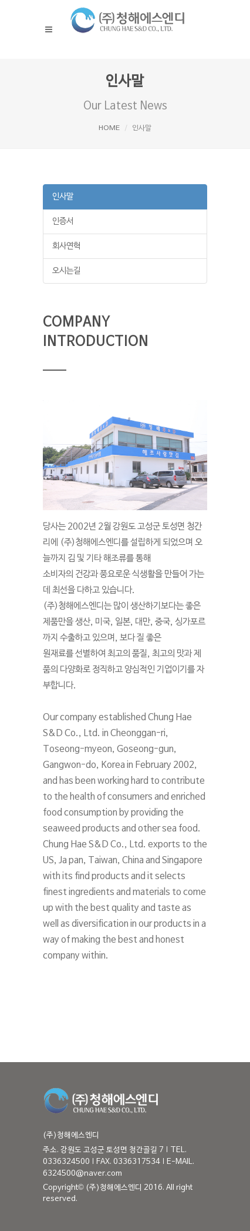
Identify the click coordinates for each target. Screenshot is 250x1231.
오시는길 (66, 271)
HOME (109, 128)
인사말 (62, 196)
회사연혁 (66, 246)
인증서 (62, 221)
